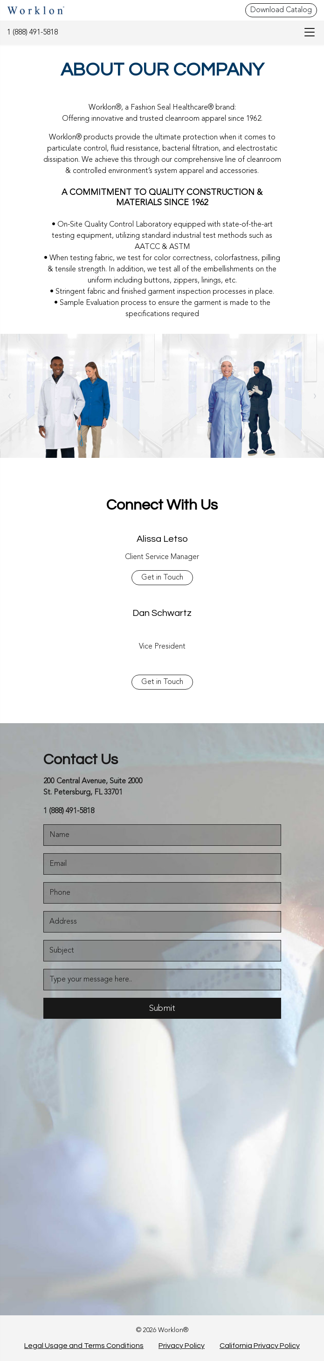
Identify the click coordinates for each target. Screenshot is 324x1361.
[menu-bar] (307, 33)
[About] (81, 396)
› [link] (315, 395)
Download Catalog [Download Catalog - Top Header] (281, 10)
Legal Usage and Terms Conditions (84, 1345)
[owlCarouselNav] (9, 396)
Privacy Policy (182, 1345)
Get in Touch (162, 577)
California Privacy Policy (260, 1345)
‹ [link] (9, 395)
